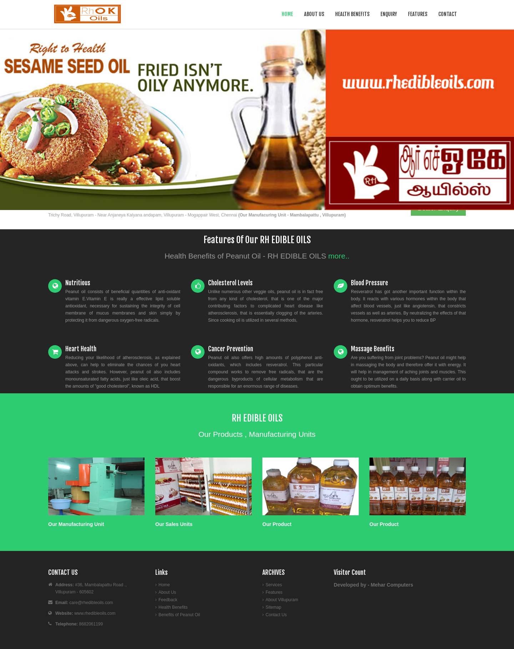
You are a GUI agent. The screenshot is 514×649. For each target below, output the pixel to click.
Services (274, 584)
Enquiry (389, 14)
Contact (447, 14)
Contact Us (276, 614)
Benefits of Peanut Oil (179, 614)
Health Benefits (352, 14)
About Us (314, 14)
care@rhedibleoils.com (91, 602)
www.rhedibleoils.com (94, 613)
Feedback (167, 599)
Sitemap (273, 607)
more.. (339, 256)
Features (417, 14)
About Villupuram (282, 599)
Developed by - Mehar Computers (373, 585)
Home (287, 14)
